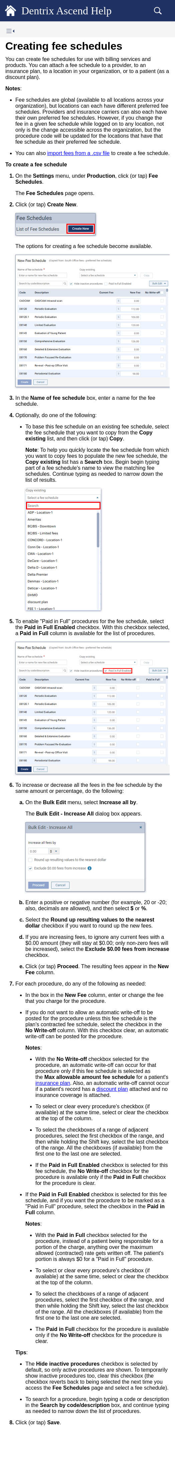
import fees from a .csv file (78, 153)
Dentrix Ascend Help (66, 11)
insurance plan (52, 1083)
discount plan (112, 1089)
